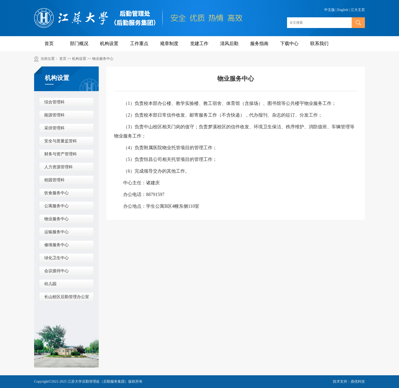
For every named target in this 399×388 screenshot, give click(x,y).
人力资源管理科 (58, 167)
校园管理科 (54, 180)
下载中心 (289, 43)
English (342, 10)
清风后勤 (229, 43)
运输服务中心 (56, 232)
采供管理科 (54, 128)
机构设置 (109, 43)
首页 (49, 43)
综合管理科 (54, 102)
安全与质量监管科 (60, 141)
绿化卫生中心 (56, 258)
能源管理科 (54, 115)
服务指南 (259, 43)
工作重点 (139, 43)
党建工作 (199, 43)
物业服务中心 (102, 59)
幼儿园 (50, 284)
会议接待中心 (56, 271)
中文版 (329, 10)
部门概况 (79, 43)
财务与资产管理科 (60, 154)
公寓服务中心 (56, 206)
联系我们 (319, 43)
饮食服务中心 (56, 193)
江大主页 (358, 10)
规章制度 (169, 43)
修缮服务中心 (56, 245)
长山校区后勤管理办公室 (66, 297)
